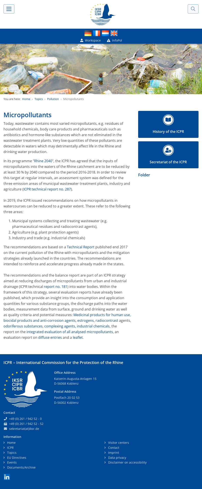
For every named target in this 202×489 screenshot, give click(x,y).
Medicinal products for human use (101, 314)
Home (26, 99)
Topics (39, 99)
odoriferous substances (23, 326)
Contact (113, 448)
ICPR (10, 448)
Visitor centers (118, 443)
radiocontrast (107, 320)
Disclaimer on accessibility (127, 462)
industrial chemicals (93, 326)
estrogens (85, 320)
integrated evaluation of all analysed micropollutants (69, 331)
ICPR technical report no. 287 (47, 189)
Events (11, 462)
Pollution (53, 99)
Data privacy (116, 458)
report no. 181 (55, 286)
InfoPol (114, 40)
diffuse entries (50, 337)
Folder (144, 174)
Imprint (113, 453)
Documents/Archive (21, 467)
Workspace (90, 40)
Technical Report (80, 247)
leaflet (78, 337)
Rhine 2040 (43, 161)
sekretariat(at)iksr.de (24, 429)
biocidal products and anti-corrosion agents (39, 320)
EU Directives (16, 458)
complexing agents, (60, 326)
